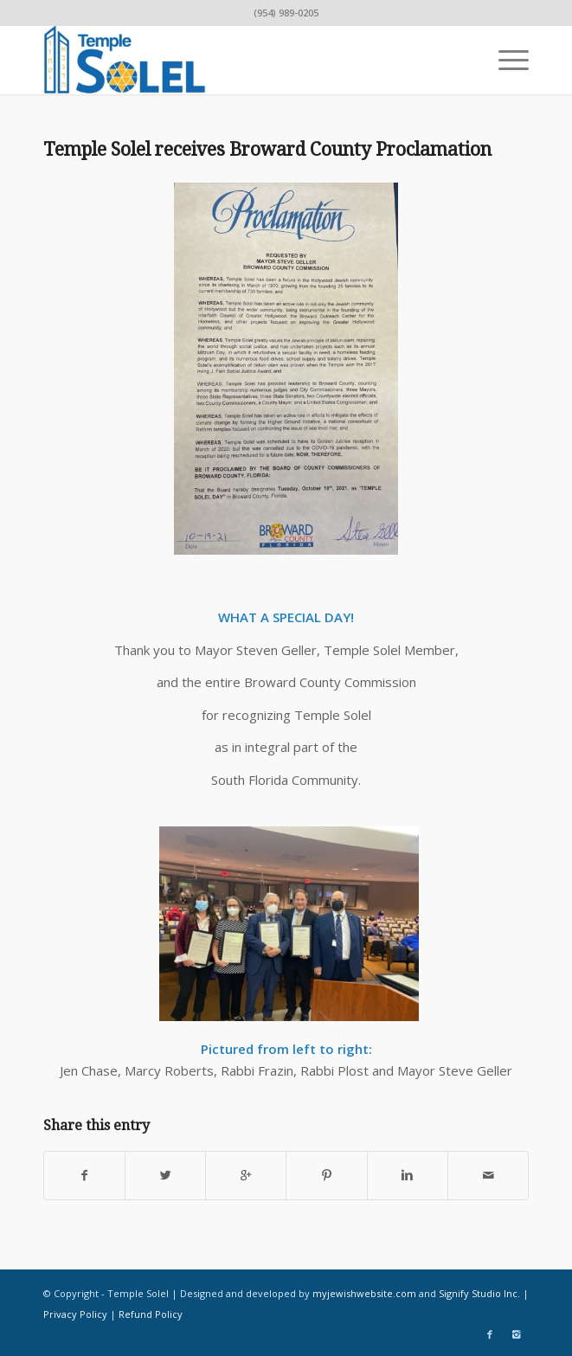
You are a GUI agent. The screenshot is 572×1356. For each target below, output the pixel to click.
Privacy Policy (75, 1314)
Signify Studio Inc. (479, 1293)
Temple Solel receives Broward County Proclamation (267, 149)
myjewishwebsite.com (364, 1293)
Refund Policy (151, 1314)
